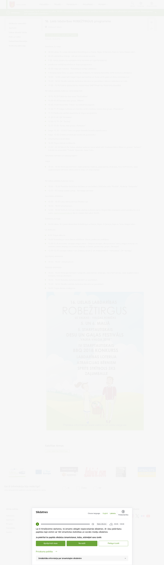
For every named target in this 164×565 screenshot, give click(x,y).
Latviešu (113, 513)
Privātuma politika (46, 551)
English (105, 513)
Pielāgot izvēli (113, 543)
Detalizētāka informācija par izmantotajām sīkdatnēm (60, 558)
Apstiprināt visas (51, 543)
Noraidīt (82, 543)
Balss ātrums (101, 524)
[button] (37, 524)
